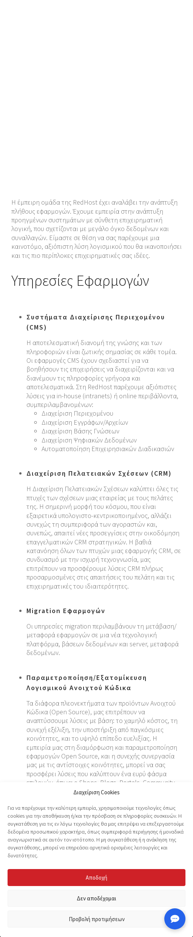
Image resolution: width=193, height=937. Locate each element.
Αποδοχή (96, 877)
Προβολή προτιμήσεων (97, 919)
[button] (175, 19)
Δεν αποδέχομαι (96, 898)
